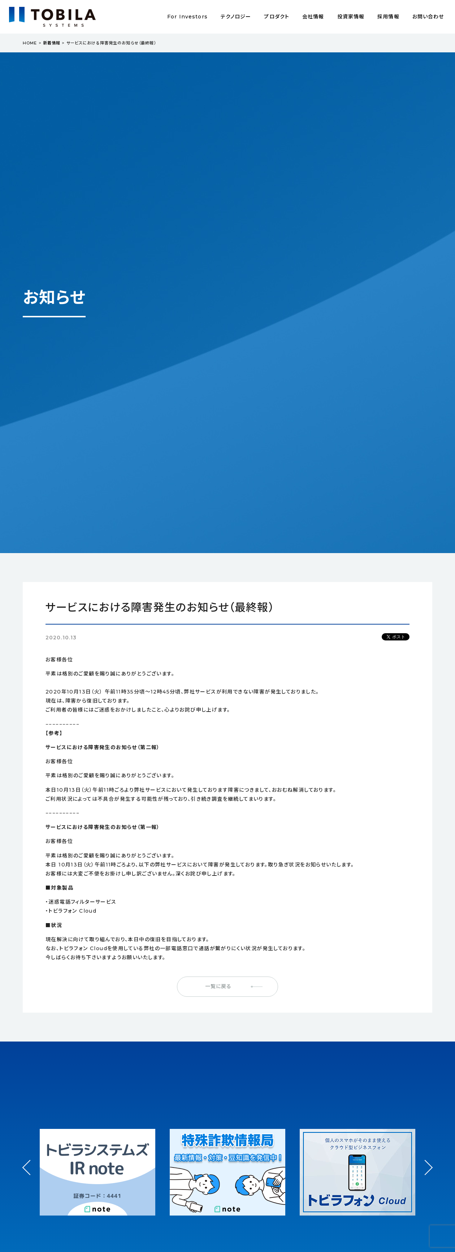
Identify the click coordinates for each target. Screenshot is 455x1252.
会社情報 (313, 16)
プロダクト (276, 16)
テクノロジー (236, 16)
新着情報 (51, 42)
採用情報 (388, 16)
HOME (30, 42)
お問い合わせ (428, 16)
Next (424, 1161)
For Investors (187, 16)
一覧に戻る (218, 986)
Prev (30, 1174)
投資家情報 (351, 16)
